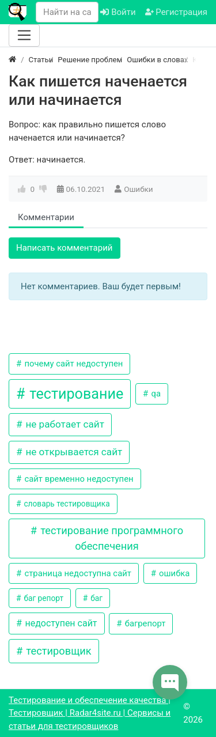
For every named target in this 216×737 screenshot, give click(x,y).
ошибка (173, 573)
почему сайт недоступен (72, 363)
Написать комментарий (64, 248)
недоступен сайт (59, 623)
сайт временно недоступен (78, 479)
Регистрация (176, 12)
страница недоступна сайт (76, 573)
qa (155, 393)
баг (96, 598)
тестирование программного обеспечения (111, 538)
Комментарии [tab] (46, 217)
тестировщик (58, 651)
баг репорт (42, 598)
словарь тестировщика (66, 503)
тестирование (74, 393)
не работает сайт (63, 424)
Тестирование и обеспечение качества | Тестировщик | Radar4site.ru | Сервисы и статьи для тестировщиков (89, 713)
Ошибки (138, 189)
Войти (117, 12)
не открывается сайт (72, 452)
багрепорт (144, 623)
